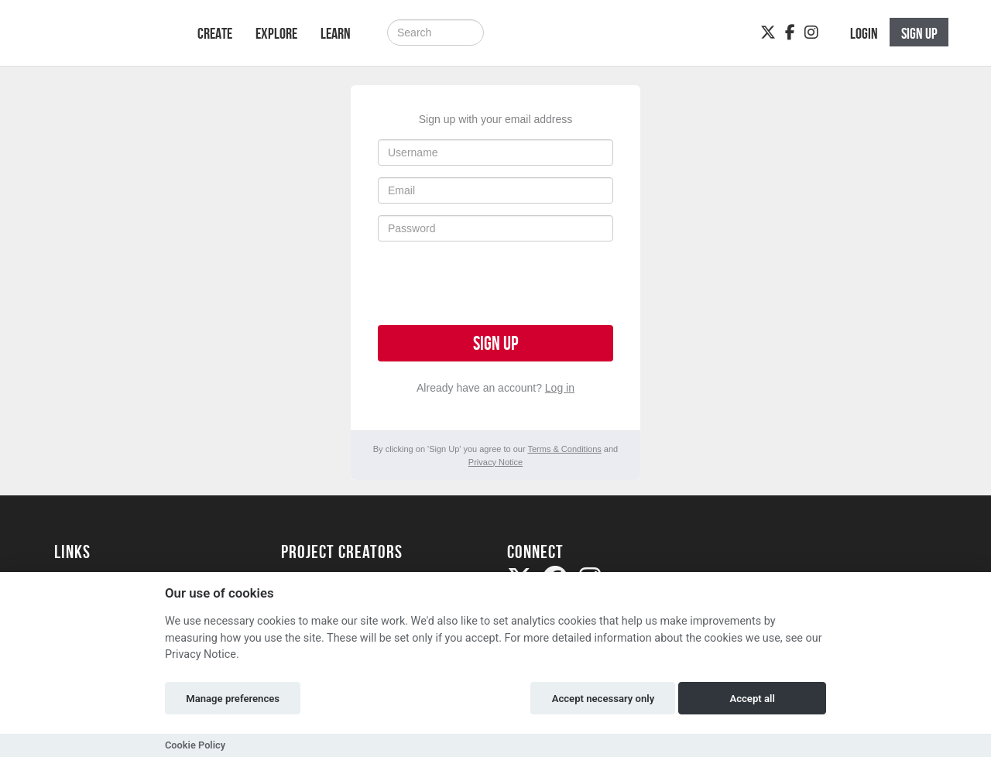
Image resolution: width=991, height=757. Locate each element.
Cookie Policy (195, 745)
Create (214, 33)
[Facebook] (790, 32)
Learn (336, 33)
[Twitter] (768, 32)
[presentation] (495, 283)
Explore (276, 33)
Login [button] (864, 33)
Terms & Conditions (564, 449)
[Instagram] (811, 32)
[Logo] (106, 40)
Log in (559, 388)
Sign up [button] (919, 33)
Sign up (495, 343)
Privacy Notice (495, 462)
